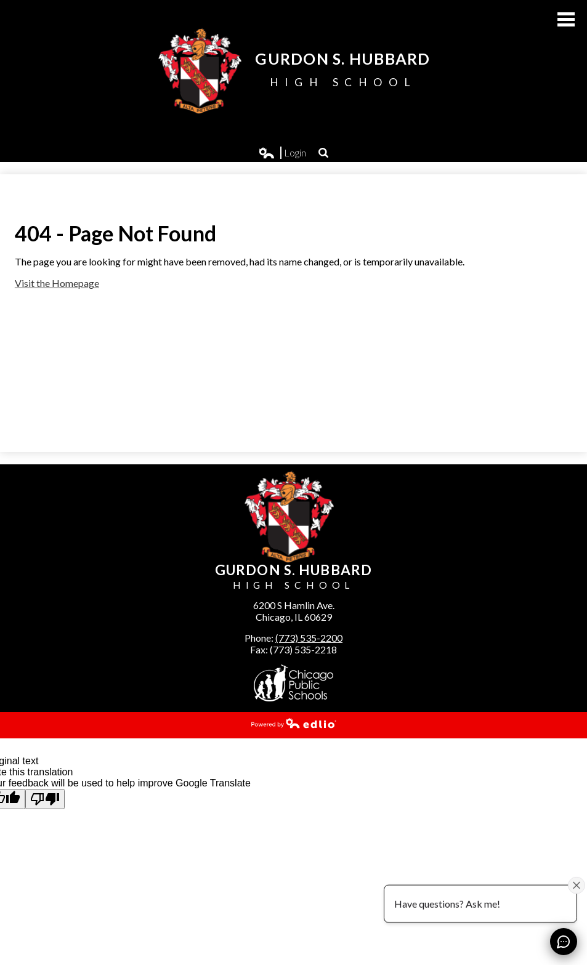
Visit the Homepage (57, 283)
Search (323, 153)
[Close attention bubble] (576, 885)
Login (282, 153)
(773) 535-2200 (308, 638)
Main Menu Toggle (566, 19)
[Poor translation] (45, 799)
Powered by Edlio (294, 723)
